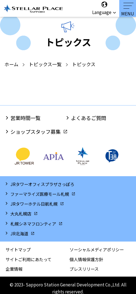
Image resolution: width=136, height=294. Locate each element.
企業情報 (14, 269)
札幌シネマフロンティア (33, 223)
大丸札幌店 (20, 213)
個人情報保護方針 (86, 259)
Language (102, 8)
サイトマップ (18, 249)
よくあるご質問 (88, 117)
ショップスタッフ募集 (35, 131)
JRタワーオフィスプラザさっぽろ (42, 184)
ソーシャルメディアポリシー (97, 249)
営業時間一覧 (25, 117)
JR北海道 (19, 233)
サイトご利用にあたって (28, 259)
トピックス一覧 (45, 64)
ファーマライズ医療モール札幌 (39, 194)
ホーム (11, 64)
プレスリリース (84, 269)
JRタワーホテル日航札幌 (34, 204)
